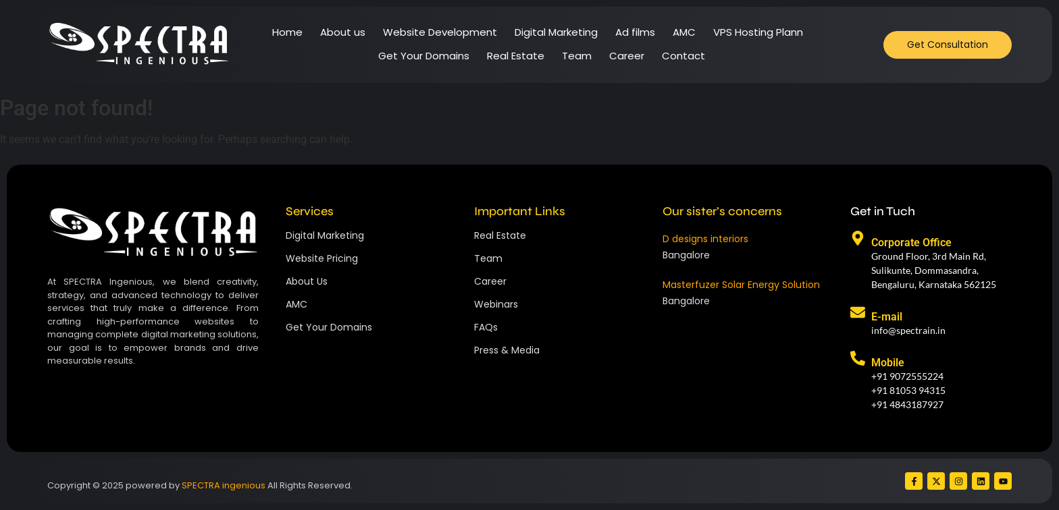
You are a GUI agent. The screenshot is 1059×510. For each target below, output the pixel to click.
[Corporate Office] (857, 239)
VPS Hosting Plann (758, 32)
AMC (684, 32)
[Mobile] (857, 359)
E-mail (886, 316)
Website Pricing (322, 258)
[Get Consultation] (947, 45)
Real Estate (515, 56)
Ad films (635, 32)
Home (287, 32)
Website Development (440, 32)
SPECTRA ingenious (223, 485)
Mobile (887, 362)
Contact (683, 56)
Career (626, 56)
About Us (307, 281)
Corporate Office (911, 242)
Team (577, 56)
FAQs (486, 327)
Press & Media (507, 350)
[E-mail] (857, 313)
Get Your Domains (423, 56)
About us (342, 32)
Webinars (496, 304)
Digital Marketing (556, 32)
